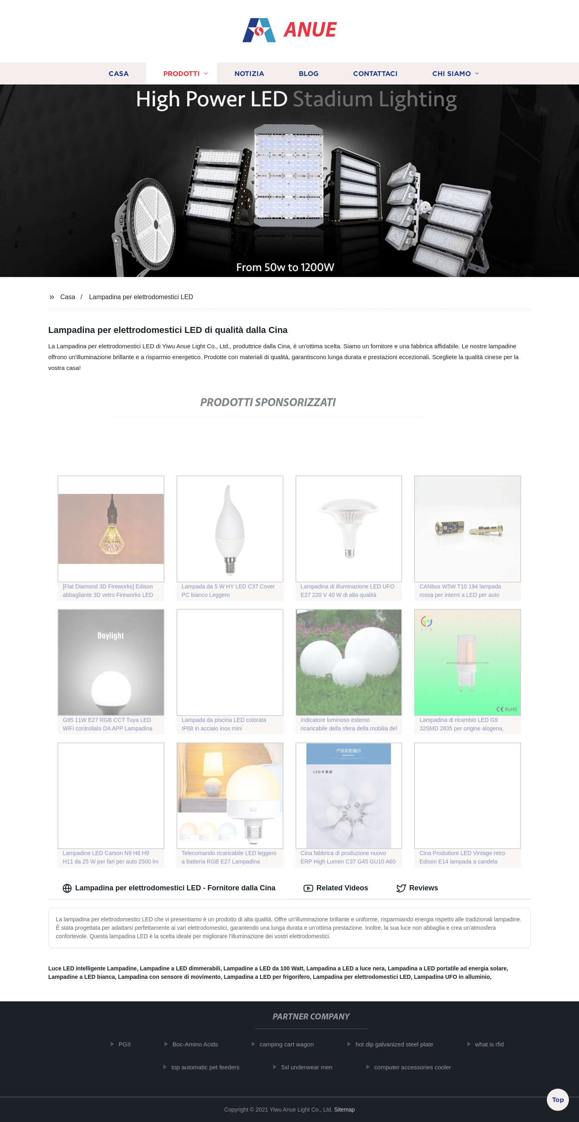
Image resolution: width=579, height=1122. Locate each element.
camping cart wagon (292, 1044)
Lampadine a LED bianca (81, 977)
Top (558, 1100)
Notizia (249, 73)
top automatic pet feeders (211, 1067)
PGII (130, 1044)
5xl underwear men (313, 1067)
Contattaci (375, 73)
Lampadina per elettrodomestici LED (141, 297)
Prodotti (181, 73)
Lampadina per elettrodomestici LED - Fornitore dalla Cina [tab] (168, 888)
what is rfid (495, 1044)
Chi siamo (451, 73)
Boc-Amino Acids (201, 1044)
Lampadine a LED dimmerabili (180, 968)
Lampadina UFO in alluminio (452, 977)
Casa (119, 73)
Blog (308, 73)
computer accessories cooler (418, 1067)
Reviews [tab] (417, 888)
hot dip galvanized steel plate (400, 1044)
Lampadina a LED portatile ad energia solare (447, 968)
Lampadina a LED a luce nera (345, 968)
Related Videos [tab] (336, 888)
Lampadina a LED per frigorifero (267, 977)
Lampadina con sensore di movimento (169, 977)
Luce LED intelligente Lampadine (92, 968)
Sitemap (344, 1109)
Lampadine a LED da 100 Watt (264, 968)
